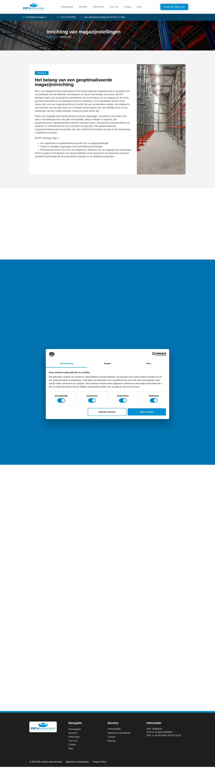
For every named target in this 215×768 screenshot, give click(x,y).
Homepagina (67, 7)
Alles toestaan (147, 412)
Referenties (98, 7)
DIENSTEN (52, 38)
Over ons (114, 7)
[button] (42, 74)
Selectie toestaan (107, 412)
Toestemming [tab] (66, 363)
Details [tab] (107, 363)
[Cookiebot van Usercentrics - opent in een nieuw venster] (154, 354)
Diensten (83, 7)
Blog (139, 7)
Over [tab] (148, 363)
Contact (127, 7)
